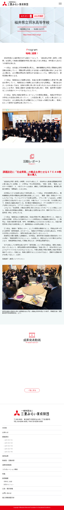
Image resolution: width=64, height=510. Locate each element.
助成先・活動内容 (8, 460)
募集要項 (5, 437)
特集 (3, 474)
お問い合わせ (6, 493)
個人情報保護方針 (8, 497)
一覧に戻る (32, 390)
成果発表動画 (6, 465)
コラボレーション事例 (10, 469)
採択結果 (5, 456)
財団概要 (5, 478)
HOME (4, 428)
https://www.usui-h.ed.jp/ (32, 35)
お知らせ (5, 432)
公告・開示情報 (7, 489)
